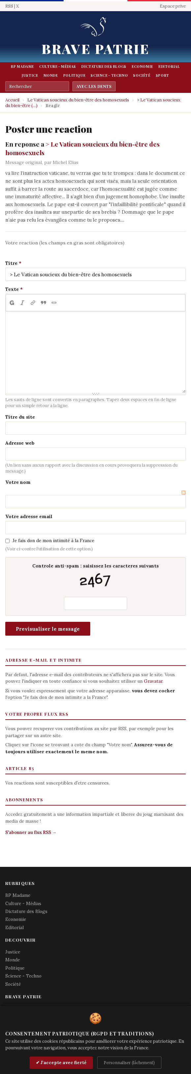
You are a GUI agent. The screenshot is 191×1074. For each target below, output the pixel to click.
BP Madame (22, 66)
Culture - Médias (57, 66)
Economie (142, 66)
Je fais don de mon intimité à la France (53, 540)
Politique (74, 75)
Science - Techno (109, 75)
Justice (30, 75)
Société (141, 75)
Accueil (12, 100)
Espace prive (173, 6)
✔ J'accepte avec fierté (61, 1062)
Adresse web (20, 443)
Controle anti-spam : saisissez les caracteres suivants (95, 577)
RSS (9, 6)
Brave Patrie (95, 48)
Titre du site (20, 417)
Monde (50, 75)
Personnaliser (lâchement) (129, 1062)
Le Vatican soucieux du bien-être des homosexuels (78, 100)
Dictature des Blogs (103, 66)
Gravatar (153, 681)
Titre (11, 263)
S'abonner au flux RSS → (30, 832)
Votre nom (18, 482)
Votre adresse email (28, 516)
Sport (162, 75)
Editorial (169, 66)
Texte (12, 289)
